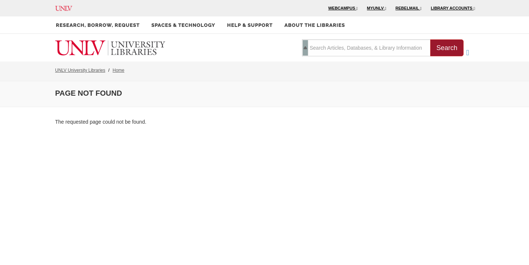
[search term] (366, 47)
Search (446, 48)
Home (119, 70)
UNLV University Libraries (80, 70)
